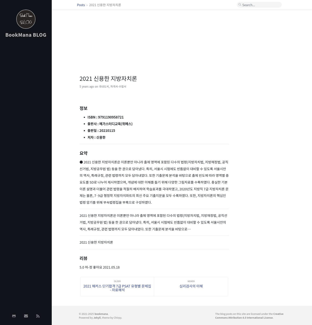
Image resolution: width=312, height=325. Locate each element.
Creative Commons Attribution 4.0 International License (249, 315)
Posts (81, 4)
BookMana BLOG (26, 34)
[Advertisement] (26, 104)
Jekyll (97, 317)
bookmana (101, 314)
